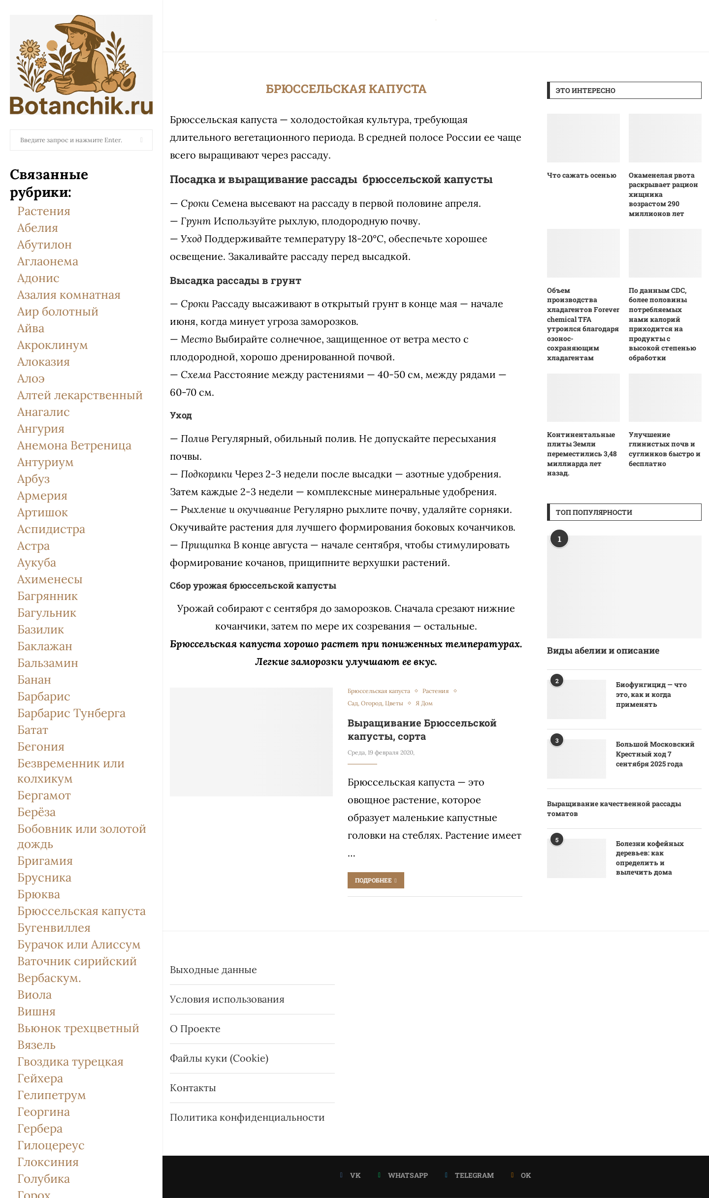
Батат (32, 729)
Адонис (38, 277)
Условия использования (227, 999)
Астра (33, 545)
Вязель (36, 1044)
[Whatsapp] (403, 1175)
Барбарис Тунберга (71, 713)
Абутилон (44, 244)
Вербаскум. (49, 977)
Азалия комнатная (69, 294)
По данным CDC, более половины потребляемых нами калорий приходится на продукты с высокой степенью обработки (662, 323)
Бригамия (45, 860)
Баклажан (44, 646)
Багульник (46, 612)
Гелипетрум (51, 1095)
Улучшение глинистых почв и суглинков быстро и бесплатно (665, 449)
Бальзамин (47, 662)
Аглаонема (47, 261)
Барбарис (43, 696)
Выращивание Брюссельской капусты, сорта (422, 729)
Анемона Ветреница (74, 445)
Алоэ (31, 378)
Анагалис (43, 411)
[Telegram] (469, 1175)
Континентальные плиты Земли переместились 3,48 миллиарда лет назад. (582, 453)
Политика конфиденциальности (247, 1117)
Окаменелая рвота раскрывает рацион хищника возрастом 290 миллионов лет (663, 194)
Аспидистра (51, 528)
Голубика (43, 1178)
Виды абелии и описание (603, 650)
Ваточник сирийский (77, 961)
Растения (43, 211)
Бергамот (44, 795)
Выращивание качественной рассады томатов (614, 808)
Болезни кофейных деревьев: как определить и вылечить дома (650, 858)
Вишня (36, 1011)
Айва (30, 328)
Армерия (42, 495)
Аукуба (36, 562)
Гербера (40, 1128)
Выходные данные (213, 969)
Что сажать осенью (581, 175)
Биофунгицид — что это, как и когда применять (651, 694)
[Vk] (350, 1175)
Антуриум (45, 462)
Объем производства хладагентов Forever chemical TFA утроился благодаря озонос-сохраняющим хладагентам (583, 323)
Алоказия (43, 361)
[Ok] (521, 1175)
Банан (34, 679)
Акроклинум (52, 344)
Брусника (44, 877)
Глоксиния (48, 1161)
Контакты (193, 1087)
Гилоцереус (51, 1145)
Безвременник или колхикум (71, 771)
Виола (34, 994)
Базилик (40, 629)
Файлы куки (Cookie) (219, 1058)
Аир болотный (57, 311)
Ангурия (40, 428)
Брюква (38, 894)
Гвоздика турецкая (70, 1061)
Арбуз (33, 478)
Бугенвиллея (54, 927)
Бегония (40, 746)
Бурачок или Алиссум (79, 944)
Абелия (37, 227)
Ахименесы (50, 579)
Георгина (43, 1111)
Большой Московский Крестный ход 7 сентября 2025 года (655, 753)
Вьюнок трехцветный (78, 1028)
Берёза (36, 812)
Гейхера (40, 1078)
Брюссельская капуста (81, 910)
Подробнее (375, 880)
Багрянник (47, 595)
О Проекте (195, 1028)
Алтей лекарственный (80, 395)
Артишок (42, 512)
